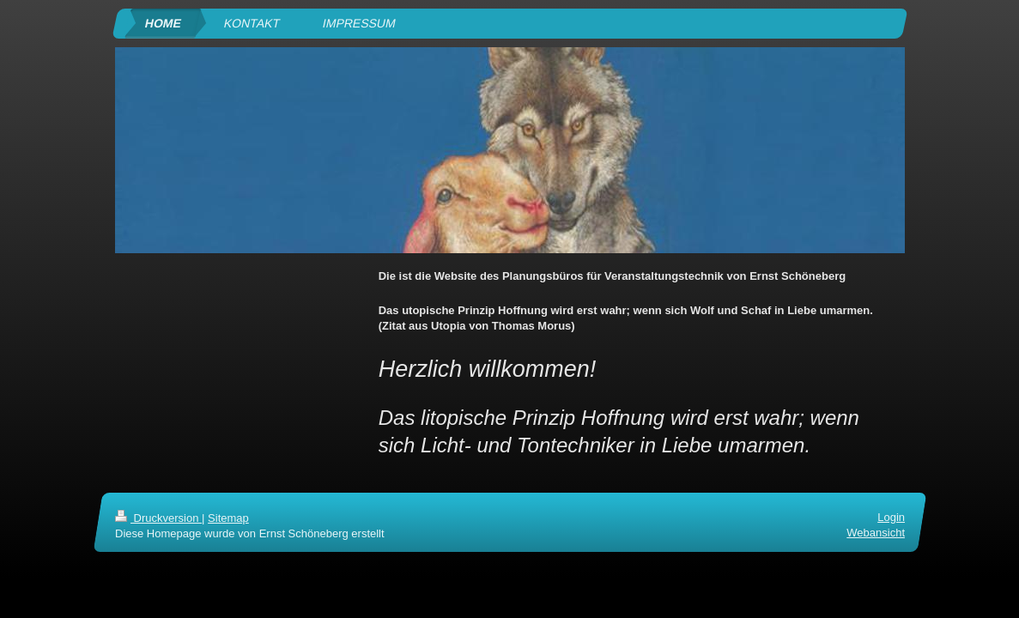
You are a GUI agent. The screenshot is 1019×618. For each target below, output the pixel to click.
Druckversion (158, 518)
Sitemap (228, 518)
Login (891, 517)
